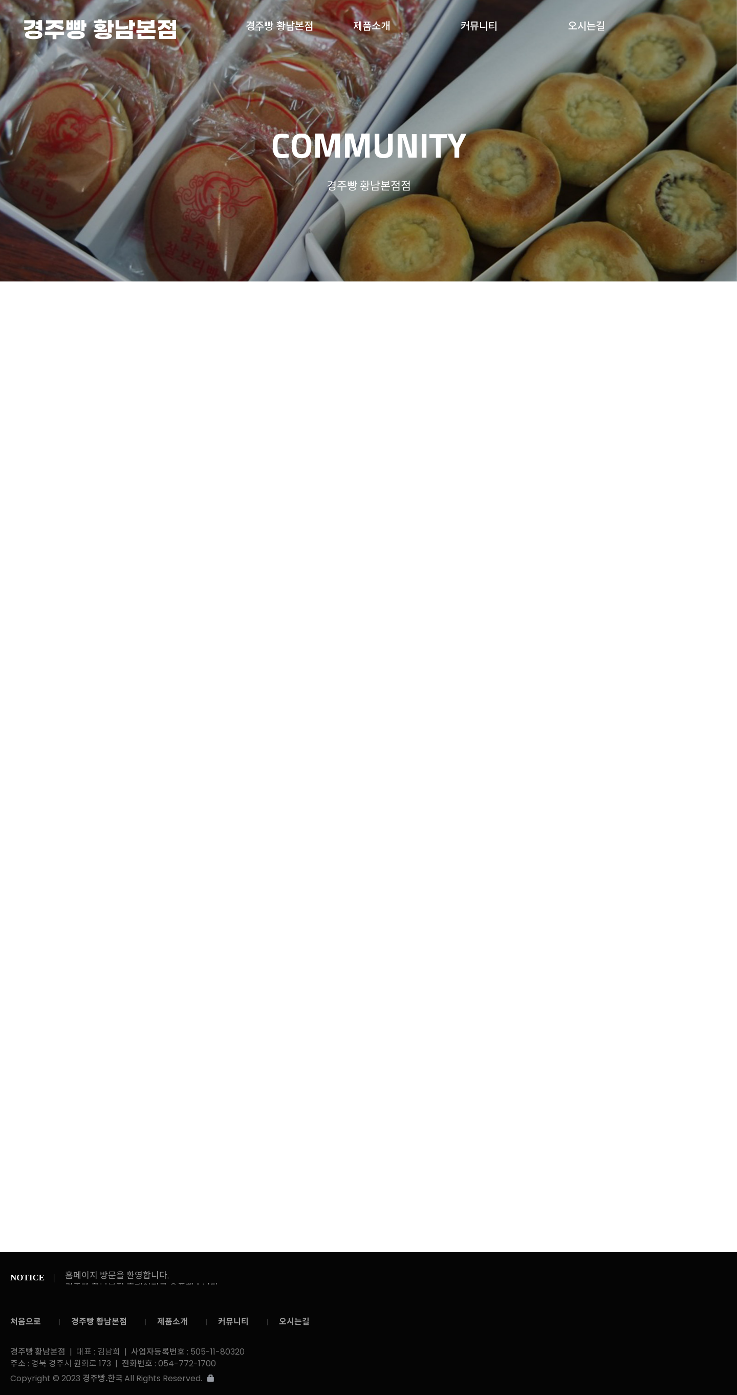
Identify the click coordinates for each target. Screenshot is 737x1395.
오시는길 (586, 23)
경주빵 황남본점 (100, 29)
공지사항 (382, 303)
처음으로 (25, 1321)
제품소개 (371, 23)
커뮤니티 (479, 23)
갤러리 (433, 302)
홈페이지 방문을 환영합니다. (117, 1275)
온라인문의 (488, 303)
